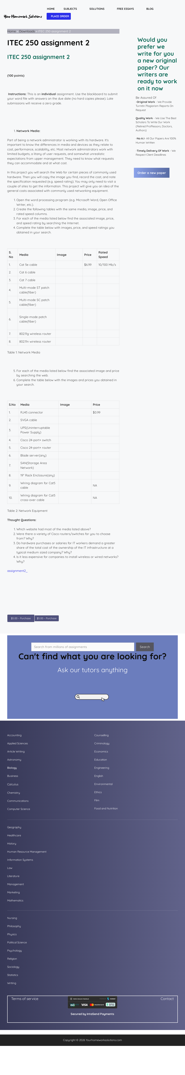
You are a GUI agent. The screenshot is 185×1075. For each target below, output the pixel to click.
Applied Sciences (17, 743)
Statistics (12, 975)
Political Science (17, 942)
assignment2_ (17, 571)
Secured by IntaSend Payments (92, 1014)
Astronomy (14, 759)
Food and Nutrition (106, 808)
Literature (13, 876)
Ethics (98, 792)
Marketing (13, 892)
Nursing (12, 918)
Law (9, 868)
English (98, 776)
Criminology (101, 743)
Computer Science (18, 809)
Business (12, 776)
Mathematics (15, 900)
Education (100, 759)
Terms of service (24, 998)
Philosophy (14, 926)
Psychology (14, 950)
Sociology (13, 967)
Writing (11, 983)
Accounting (14, 735)
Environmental (103, 784)
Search (145, 647)
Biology (12, 767)
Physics (12, 934)
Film (96, 800)
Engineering (101, 767)
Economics (101, 751)
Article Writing (16, 751)
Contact (167, 998)
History (11, 843)
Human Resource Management (26, 851)
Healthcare (14, 835)
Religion (12, 958)
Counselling (101, 735)
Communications (18, 801)
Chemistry (13, 792)
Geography (14, 827)
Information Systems (20, 859)
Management (15, 884)
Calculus (12, 784)
